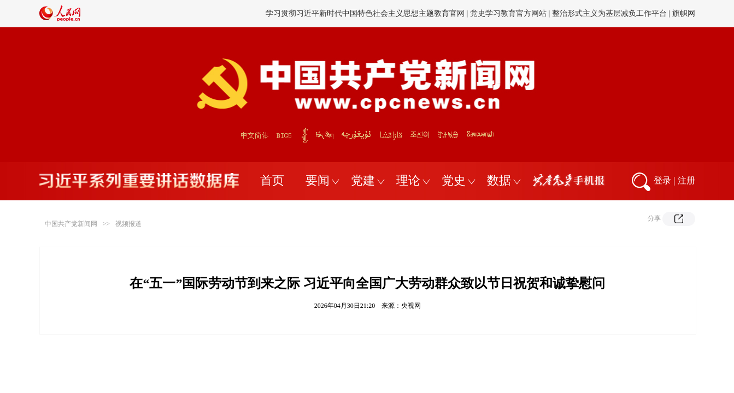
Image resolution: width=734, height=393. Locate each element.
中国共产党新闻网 (71, 224)
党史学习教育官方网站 (509, 13)
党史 (454, 180)
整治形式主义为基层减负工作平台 (609, 13)
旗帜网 (683, 13)
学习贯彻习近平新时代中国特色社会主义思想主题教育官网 (365, 13)
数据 (499, 180)
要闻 (318, 180)
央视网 (411, 305)
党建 (363, 180)
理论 (408, 180)
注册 (686, 180)
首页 (272, 180)
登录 (662, 180)
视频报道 (128, 224)
